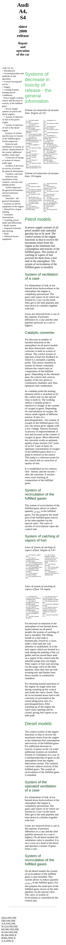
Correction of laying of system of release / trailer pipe (13, 160)
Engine (7, 87)
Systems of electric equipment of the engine (13, 205)
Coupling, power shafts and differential (11, 221)
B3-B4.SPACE (9, 935)
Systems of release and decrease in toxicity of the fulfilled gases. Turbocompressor (12, 137)
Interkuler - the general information (11, 199)
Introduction (9, 70)
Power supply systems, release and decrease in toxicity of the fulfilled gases (13, 102)
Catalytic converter (13, 174)
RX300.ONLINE (10, 929)
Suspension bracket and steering (11, 229)
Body (6, 233)
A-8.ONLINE (8, 923)
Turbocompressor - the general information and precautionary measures (12, 191)
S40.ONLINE (8, 920)
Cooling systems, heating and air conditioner (10, 92)
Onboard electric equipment (10, 237)
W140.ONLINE (9, 932)
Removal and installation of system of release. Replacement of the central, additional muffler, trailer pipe (13, 149)
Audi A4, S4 (7, 68)
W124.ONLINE (9, 926)
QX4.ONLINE (9, 917)
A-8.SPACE (7, 941)
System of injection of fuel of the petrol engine (12, 120)
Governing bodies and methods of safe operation (13, 76)
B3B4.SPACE (8, 938)
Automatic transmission (7, 216)
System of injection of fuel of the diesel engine (12, 128)
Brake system (10, 225)
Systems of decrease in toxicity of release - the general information (13, 168)
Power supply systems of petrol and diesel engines (11, 111)
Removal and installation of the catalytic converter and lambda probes (12, 180)
